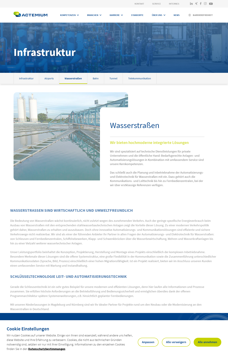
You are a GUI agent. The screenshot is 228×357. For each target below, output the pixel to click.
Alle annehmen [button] (207, 342)
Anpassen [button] (148, 342)
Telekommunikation (139, 78)
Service (156, 3)
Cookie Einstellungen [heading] (28, 328)
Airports (49, 78)
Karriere (115, 15)
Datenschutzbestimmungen (46, 349)
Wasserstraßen (73, 78)
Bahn (96, 78)
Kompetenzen (68, 15)
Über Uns (157, 15)
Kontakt (139, 3)
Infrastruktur (26, 78)
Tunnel (113, 78)
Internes (174, 3)
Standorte (137, 15)
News (177, 15)
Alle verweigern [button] (176, 342)
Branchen (92, 15)
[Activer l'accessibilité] (200, 15)
